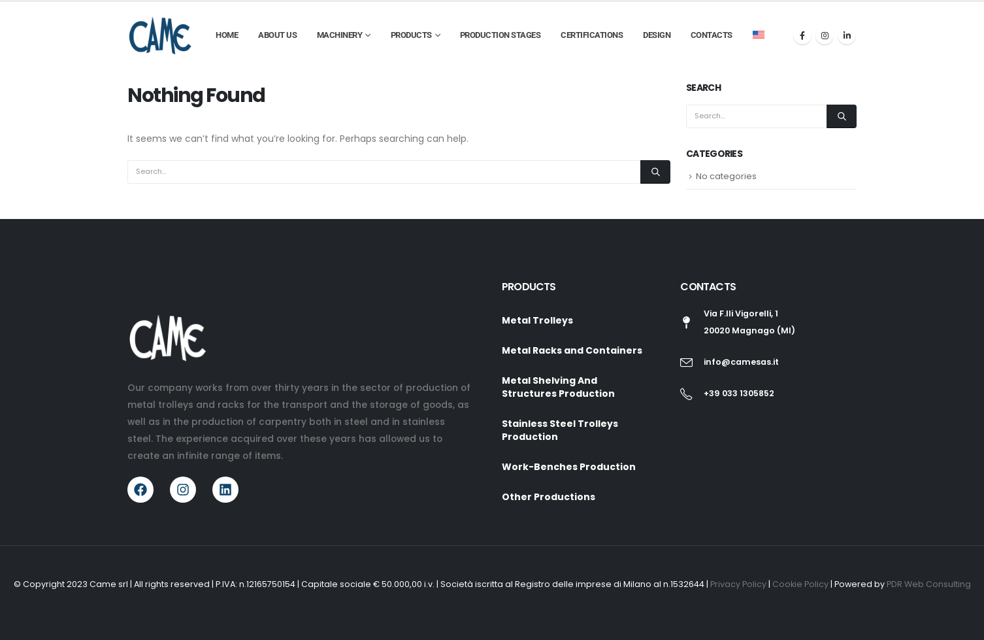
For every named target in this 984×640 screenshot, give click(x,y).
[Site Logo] (160, 35)
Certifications (592, 35)
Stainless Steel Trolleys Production (560, 430)
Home (227, 35)
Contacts (711, 35)
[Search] (655, 172)
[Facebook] (802, 35)
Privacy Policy (739, 584)
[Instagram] (824, 35)
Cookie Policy (801, 584)
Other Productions (548, 496)
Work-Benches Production (569, 466)
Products (411, 35)
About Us (277, 35)
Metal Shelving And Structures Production (558, 387)
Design (656, 35)
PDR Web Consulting (929, 584)
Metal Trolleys (537, 320)
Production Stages (500, 35)
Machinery (340, 35)
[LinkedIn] (847, 35)
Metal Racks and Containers (572, 350)
